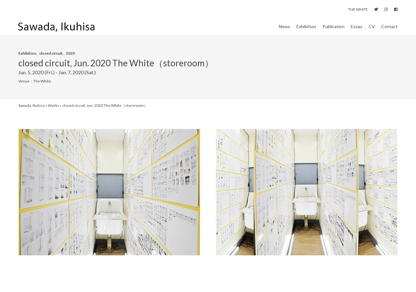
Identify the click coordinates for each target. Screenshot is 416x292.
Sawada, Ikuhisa (31, 111)
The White (42, 87)
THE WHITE (358, 9)
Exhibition (306, 29)
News (284, 29)
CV (372, 29)
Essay (356, 29)
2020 (70, 59)
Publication (333, 29)
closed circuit (51, 59)
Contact (389, 29)
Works (53, 111)
